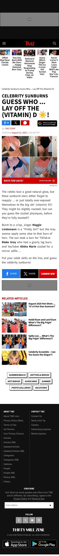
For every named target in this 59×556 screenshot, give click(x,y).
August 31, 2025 (19, 132)
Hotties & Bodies (39, 374)
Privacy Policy (20, 498)
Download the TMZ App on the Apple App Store (16, 544)
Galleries (8, 464)
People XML (9, 473)
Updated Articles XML (14, 451)
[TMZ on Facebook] (19, 520)
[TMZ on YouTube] (32, 520)
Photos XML (9, 477)
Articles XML (10, 442)
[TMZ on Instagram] (39, 520)
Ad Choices (9, 429)
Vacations (41, 387)
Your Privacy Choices (14, 433)
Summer (46, 381)
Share (11, 274)
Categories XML (11, 460)
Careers (35, 425)
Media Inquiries (38, 433)
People (7, 468)
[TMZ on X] (25, 520)
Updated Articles (12, 446)
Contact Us (36, 416)
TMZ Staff (10, 128)
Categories (9, 455)
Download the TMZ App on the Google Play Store (44, 544)
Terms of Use (10, 425)
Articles (7, 438)
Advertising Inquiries (41, 429)
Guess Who (31, 381)
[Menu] (4, 43)
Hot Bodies (13, 381)
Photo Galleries (20, 387)
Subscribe (50, 505)
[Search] (54, 43)
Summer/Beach (17, 374)
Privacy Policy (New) (13, 420)
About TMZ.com (11, 416)
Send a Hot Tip (38, 420)
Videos (7, 481)
